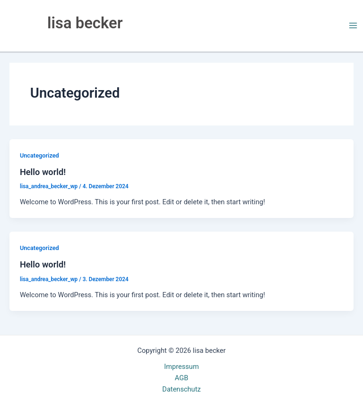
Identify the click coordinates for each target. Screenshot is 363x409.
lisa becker (84, 23)
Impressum (181, 366)
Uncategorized (39, 155)
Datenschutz (181, 389)
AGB (181, 378)
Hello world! (43, 172)
